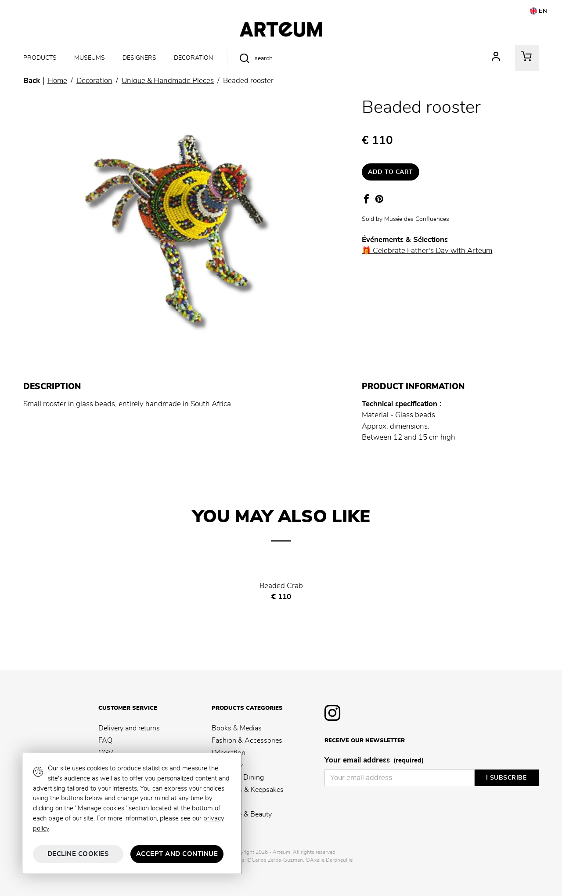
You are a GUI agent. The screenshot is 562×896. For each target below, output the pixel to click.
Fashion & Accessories (247, 740)
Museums (89, 57)
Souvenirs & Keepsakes (248, 789)
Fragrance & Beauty (242, 814)
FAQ (105, 740)
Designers (139, 57)
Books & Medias (237, 728)
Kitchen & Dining (238, 777)
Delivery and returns (129, 728)
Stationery (227, 765)
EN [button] (539, 10)
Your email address (374, 761)
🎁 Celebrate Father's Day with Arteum (427, 250)
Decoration (193, 57)
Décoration (228, 752)
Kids (218, 802)
